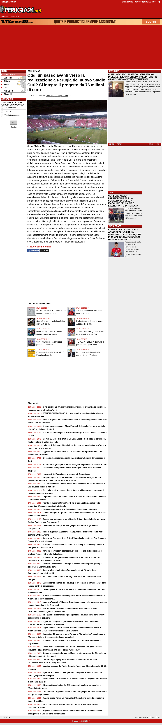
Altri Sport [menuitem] (7, 91)
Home (4, 71)
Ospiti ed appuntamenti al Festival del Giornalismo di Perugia (70, 509)
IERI (158, 144)
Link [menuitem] (4, 88)
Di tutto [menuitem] (5, 81)
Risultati (13, 127)
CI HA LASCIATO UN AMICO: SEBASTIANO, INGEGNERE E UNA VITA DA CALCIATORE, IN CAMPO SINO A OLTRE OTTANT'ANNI (132, 77)
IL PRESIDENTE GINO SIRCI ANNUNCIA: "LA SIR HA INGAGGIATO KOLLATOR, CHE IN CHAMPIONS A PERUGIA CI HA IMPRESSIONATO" (124, 234)
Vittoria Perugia (10, 107)
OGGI (150, 144)
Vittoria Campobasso (12, 115)
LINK (111, 192)
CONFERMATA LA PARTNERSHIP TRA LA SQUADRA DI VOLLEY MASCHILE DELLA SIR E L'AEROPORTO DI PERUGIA (123, 201)
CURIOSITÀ (114, 71)
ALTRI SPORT (115, 226)
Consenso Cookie (142, 717)
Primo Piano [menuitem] (8, 75)
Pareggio (8, 111)
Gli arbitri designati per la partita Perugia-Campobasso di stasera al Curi (74, 464)
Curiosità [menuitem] (6, 78)
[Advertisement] (81, 47)
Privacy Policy (155, 717)
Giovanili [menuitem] (6, 94)
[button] (13, 123)
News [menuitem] (5, 84)
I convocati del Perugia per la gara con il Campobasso (66, 474)
